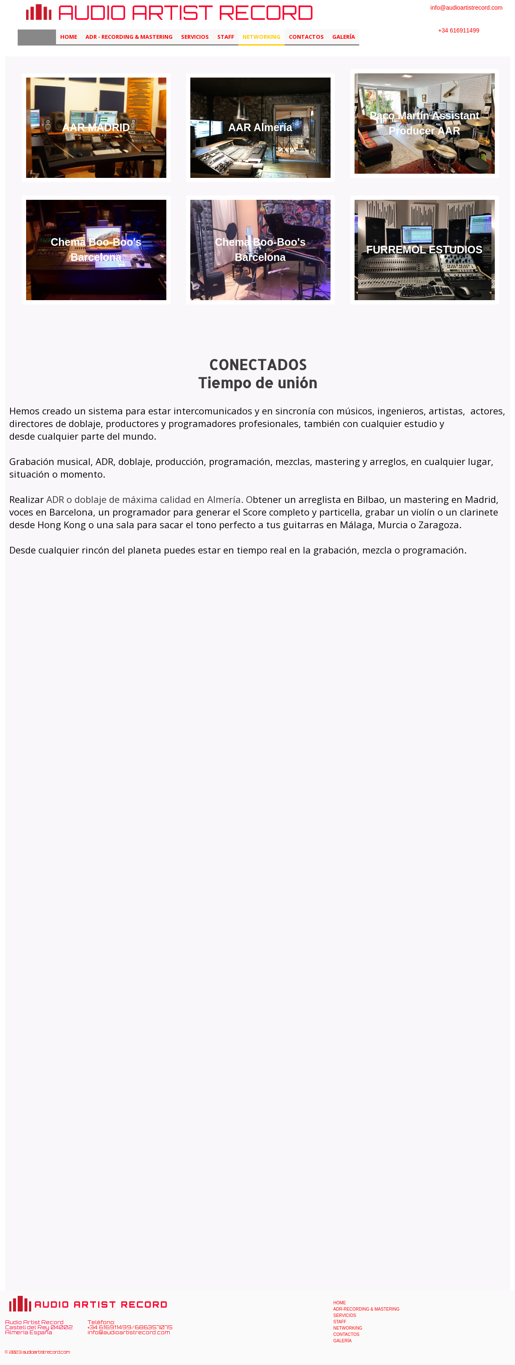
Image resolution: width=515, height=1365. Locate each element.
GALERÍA (343, 36)
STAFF (225, 36)
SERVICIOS (195, 36)
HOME (68, 36)
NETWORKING (261, 36)
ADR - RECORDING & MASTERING (129, 36)
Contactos (306, 36)
